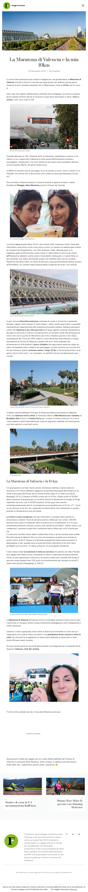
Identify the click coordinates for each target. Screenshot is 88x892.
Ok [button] (49, 889)
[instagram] (66, 834)
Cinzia (39, 182)
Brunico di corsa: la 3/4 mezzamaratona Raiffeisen (20, 804)
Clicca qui (73, 889)
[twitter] (73, 834)
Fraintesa (56, 71)
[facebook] (79, 834)
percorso (14, 534)
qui (79, 620)
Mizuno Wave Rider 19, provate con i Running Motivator (70, 804)
